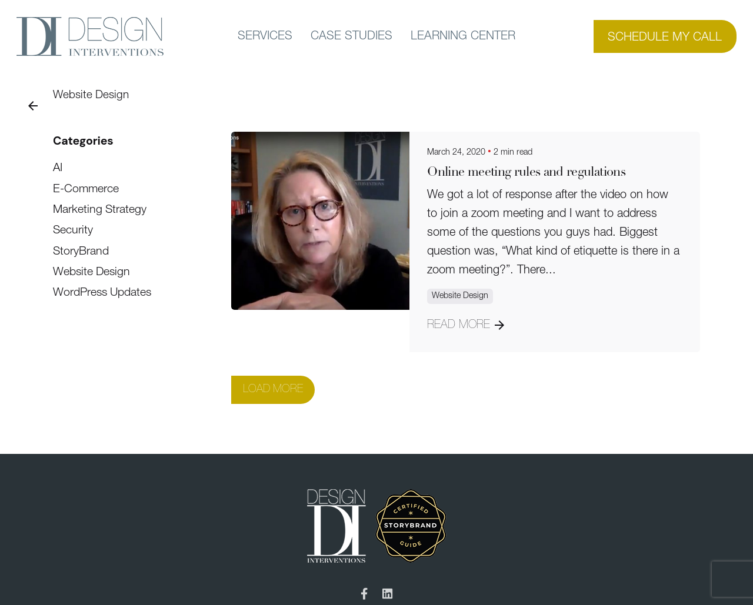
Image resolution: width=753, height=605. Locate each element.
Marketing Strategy (99, 210)
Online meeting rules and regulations (526, 172)
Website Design (91, 95)
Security (73, 230)
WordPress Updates (102, 293)
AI (57, 168)
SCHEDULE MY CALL (665, 38)
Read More (465, 325)
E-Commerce (86, 189)
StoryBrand (81, 252)
